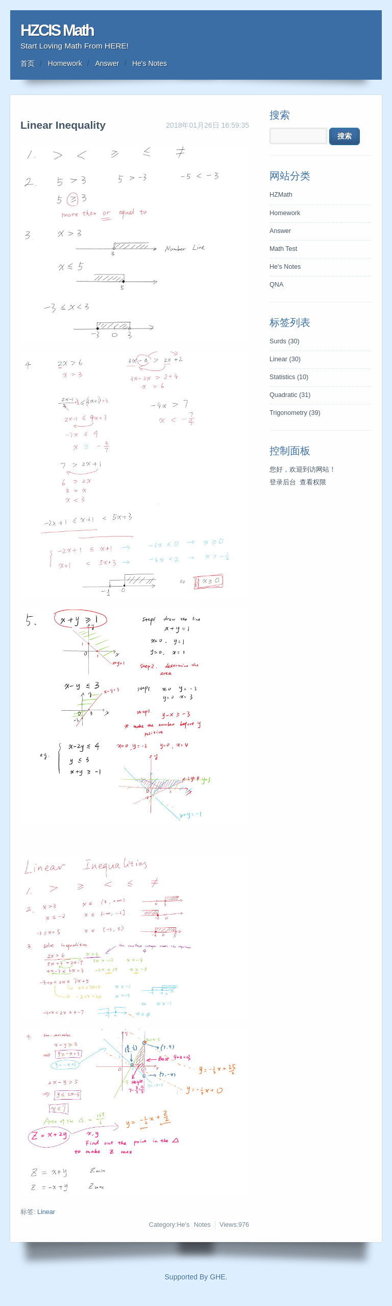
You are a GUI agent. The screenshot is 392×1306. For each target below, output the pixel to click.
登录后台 (283, 482)
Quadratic (290, 395)
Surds (285, 341)
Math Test (283, 248)
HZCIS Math (56, 30)
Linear (46, 1212)
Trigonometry (295, 412)
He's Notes (149, 63)
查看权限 (313, 482)
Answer (107, 63)
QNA (276, 284)
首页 (27, 63)
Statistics (289, 377)
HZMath (281, 194)
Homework (65, 63)
